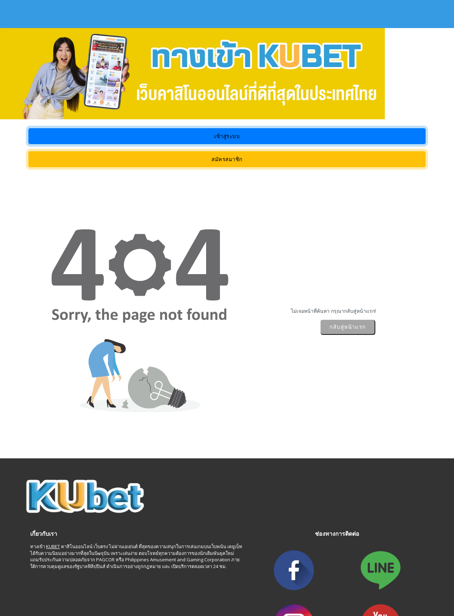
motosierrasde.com (324, 595)
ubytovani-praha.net (208, 588)
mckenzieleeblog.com (117, 588)
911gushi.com (37, 588)
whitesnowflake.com (45, 595)
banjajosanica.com (328, 588)
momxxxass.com (163, 588)
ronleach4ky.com (252, 588)
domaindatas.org (201, 595)
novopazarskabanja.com (380, 588)
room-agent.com (241, 595)
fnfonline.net (290, 588)
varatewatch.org (160, 595)
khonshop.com (122, 595)
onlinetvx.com (87, 595)
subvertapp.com (281, 595)
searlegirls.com (73, 588)
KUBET (53, 533)
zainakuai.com (365, 595)
